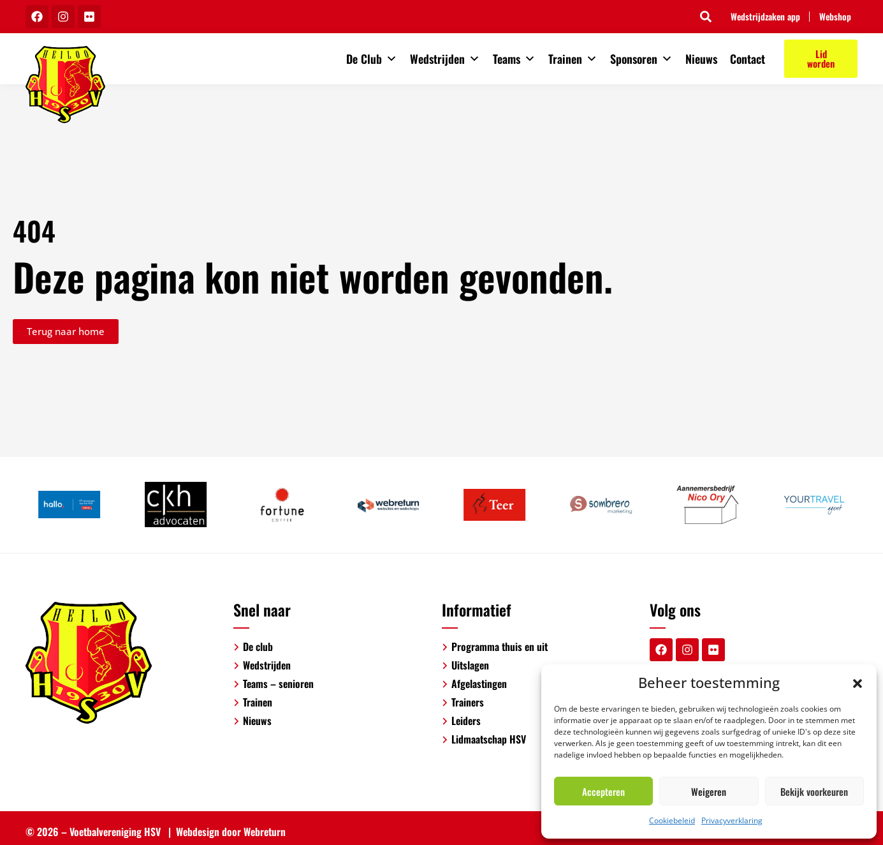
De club (258, 646)
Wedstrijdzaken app (764, 16)
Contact (747, 58)
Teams (514, 58)
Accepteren (603, 791)
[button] (857, 682)
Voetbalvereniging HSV (115, 831)
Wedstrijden (445, 58)
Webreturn (265, 831)
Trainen (572, 58)
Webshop (835, 16)
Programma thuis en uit (499, 646)
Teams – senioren (278, 683)
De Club (371, 58)
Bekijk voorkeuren (814, 791)
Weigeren (708, 791)
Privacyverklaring (732, 820)
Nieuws (701, 58)
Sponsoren (641, 58)
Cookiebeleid (672, 820)
